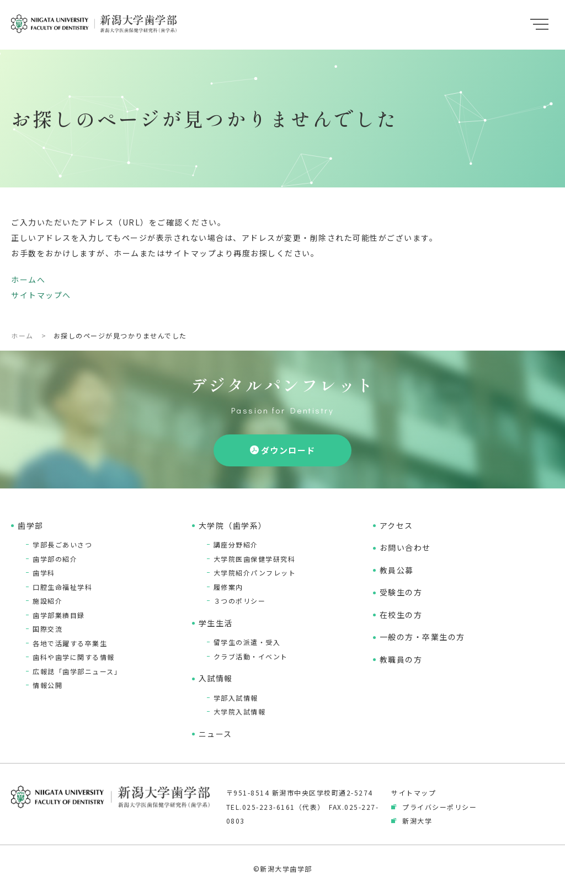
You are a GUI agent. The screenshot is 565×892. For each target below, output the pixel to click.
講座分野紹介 (236, 544)
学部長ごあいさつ (62, 544)
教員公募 (397, 570)
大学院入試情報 (240, 711)
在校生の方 (401, 614)
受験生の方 (401, 592)
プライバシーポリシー (439, 807)
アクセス (396, 525)
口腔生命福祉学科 (62, 587)
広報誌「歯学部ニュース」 (77, 671)
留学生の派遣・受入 (247, 642)
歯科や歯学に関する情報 (74, 657)
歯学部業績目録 (59, 615)
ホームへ (28, 279)
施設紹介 (47, 600)
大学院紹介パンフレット (255, 572)
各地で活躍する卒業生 (70, 643)
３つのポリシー (240, 600)
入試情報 (216, 678)
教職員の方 (401, 659)
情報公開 (47, 685)
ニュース (215, 733)
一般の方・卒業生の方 (422, 636)
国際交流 (47, 628)
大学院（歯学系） (233, 525)
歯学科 (44, 572)
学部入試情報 (236, 697)
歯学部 (31, 525)
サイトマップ (413, 792)
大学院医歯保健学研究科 (255, 558)
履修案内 (228, 587)
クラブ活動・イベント (251, 656)
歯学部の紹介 (55, 558)
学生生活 (216, 622)
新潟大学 (417, 820)
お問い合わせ (405, 547)
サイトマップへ (41, 294)
